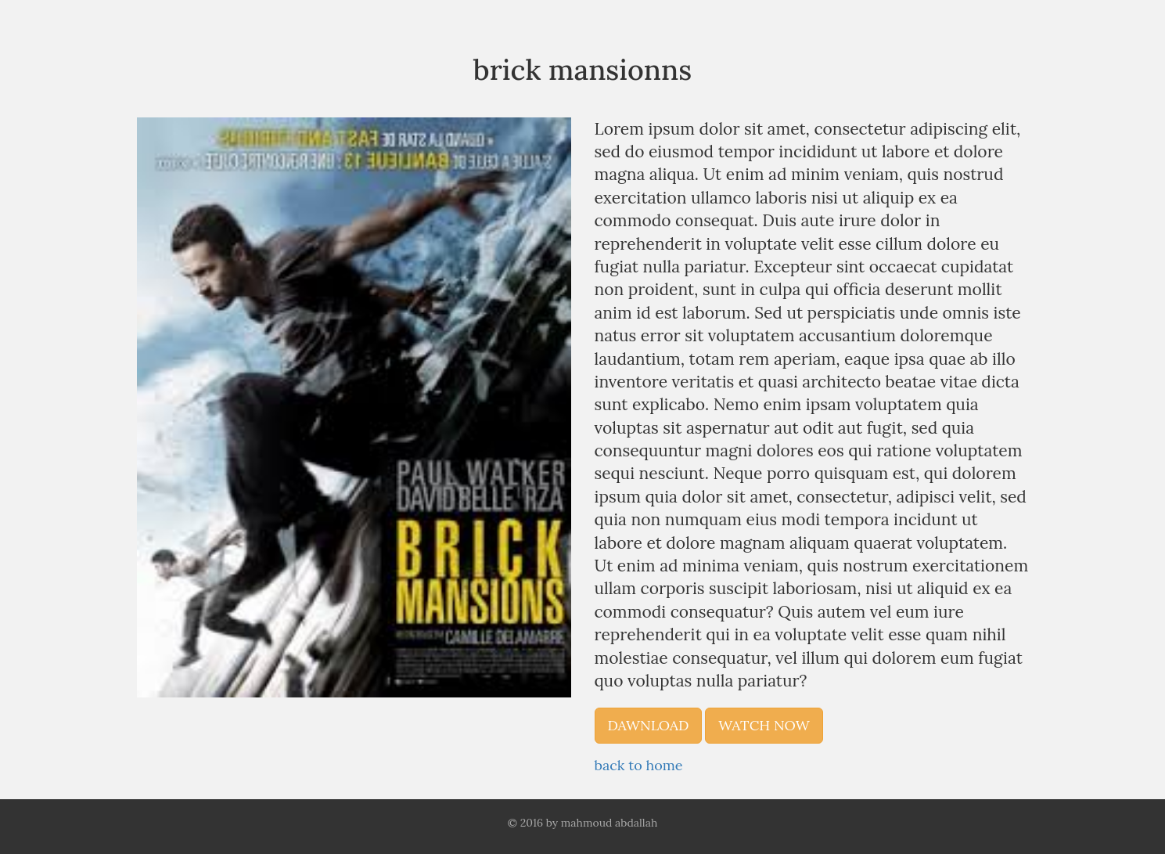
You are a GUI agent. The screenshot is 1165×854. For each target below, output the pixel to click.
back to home (639, 765)
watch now (763, 725)
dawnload (648, 725)
